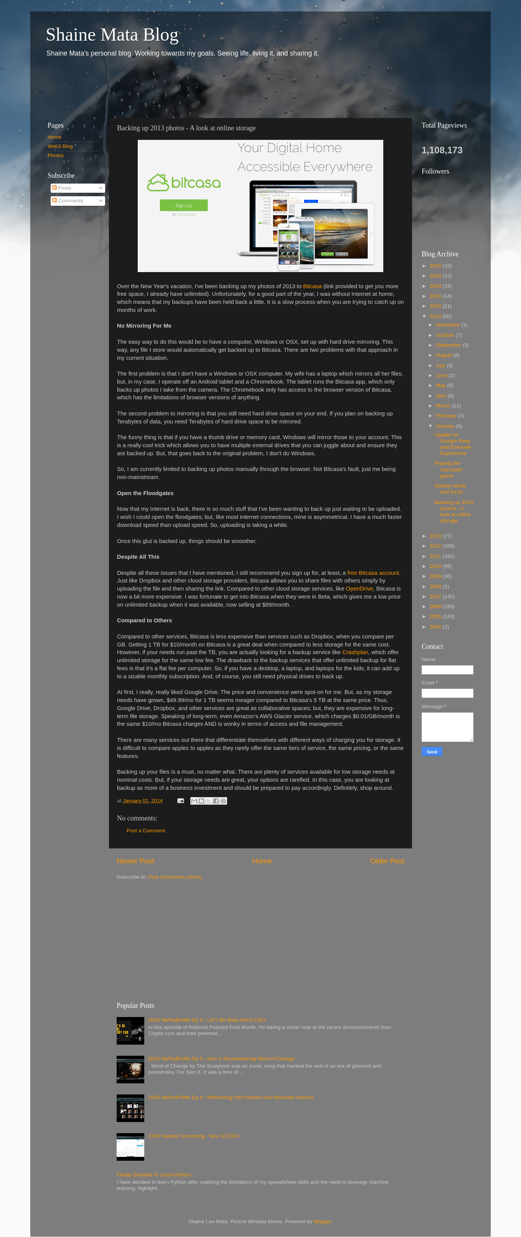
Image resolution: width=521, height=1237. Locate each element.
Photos (56, 155)
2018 (436, 286)
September (449, 345)
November (448, 325)
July (441, 365)
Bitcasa (312, 286)
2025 (436, 266)
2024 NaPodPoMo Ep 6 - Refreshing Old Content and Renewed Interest (230, 1097)
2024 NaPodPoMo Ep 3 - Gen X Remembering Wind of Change (221, 1058)
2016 (436, 296)
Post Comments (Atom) (175, 877)
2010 (436, 566)
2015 (436, 306)
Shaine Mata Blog (112, 34)
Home (262, 861)
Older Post (387, 861)
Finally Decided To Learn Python (154, 1175)
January (446, 426)
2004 (436, 627)
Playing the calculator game (449, 469)
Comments (67, 200)
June (442, 375)
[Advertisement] (179, 87)
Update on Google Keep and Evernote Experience (453, 444)
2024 (436, 276)
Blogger (322, 1221)
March (444, 406)
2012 (436, 546)
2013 (436, 536)
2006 (436, 606)
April (442, 396)
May (441, 385)
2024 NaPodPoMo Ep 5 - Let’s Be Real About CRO (206, 1020)
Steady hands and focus (451, 489)
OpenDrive (359, 589)
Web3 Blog (60, 146)
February (447, 415)
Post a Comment (146, 830)
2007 (436, 596)
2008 (436, 586)
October (446, 335)
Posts (61, 188)
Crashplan (355, 652)
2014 (436, 316)
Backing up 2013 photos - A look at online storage (454, 511)
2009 (436, 576)
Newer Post (135, 861)
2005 (436, 616)
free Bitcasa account (373, 573)
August (444, 355)
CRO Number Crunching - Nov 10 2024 (193, 1136)
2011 (436, 556)
